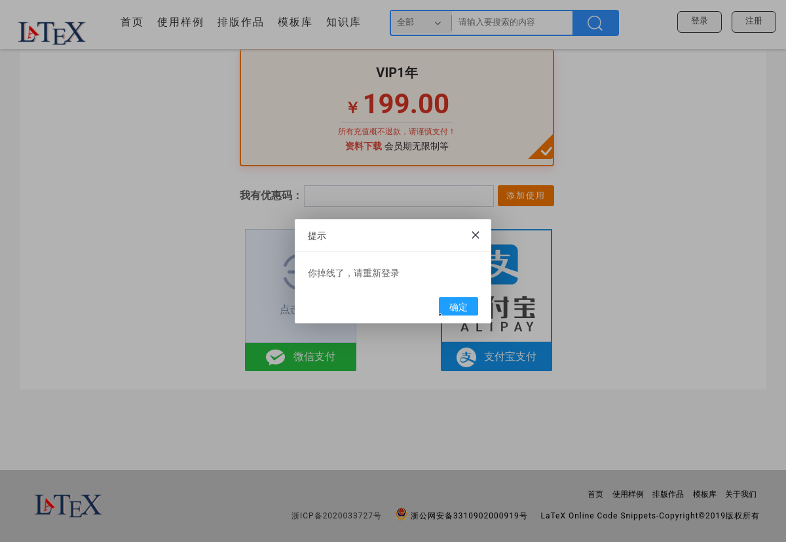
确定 (454, 308)
